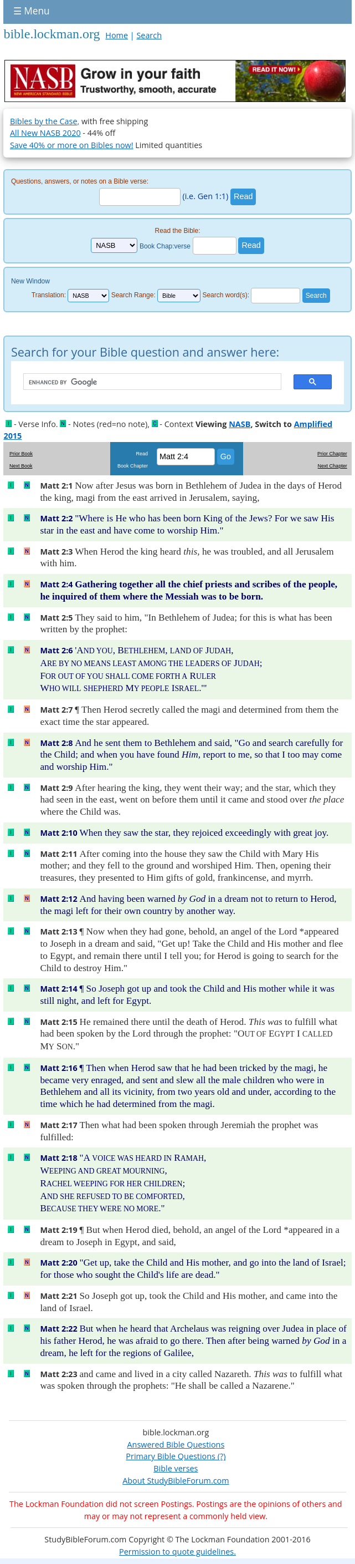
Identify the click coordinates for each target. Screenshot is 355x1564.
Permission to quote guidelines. (177, 1551)
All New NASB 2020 (45, 133)
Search (149, 35)
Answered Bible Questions (175, 1444)
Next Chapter (332, 466)
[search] (147, 382)
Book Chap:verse (165, 246)
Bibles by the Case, (44, 121)
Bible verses (175, 1468)
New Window (30, 281)
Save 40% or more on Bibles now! (71, 145)
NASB (239, 424)
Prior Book (21, 453)
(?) (220, 1456)
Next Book (21, 466)
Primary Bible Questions (170, 1456)
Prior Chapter (332, 453)
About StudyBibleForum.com (175, 1480)
